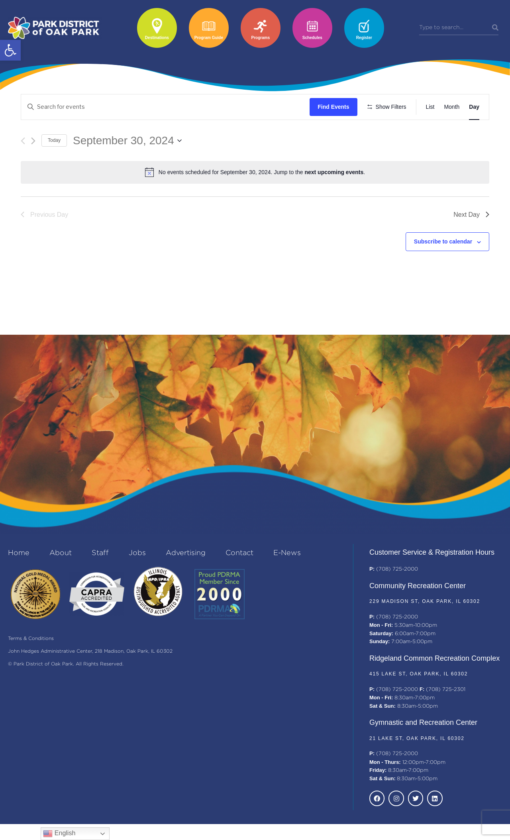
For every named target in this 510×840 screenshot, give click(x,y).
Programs (260, 37)
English (59, 833)
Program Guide (208, 37)
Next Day (471, 237)
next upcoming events (333, 195)
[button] (10, 50)
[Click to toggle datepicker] (127, 164)
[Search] (495, 28)
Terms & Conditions (31, 655)
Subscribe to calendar (443, 265)
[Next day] (33, 164)
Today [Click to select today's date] (54, 164)
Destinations (157, 37)
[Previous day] (23, 164)
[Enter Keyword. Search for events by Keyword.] (166, 107)
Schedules (312, 37)
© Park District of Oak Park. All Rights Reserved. (66, 680)
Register (364, 37)
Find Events (335, 107)
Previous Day (44, 237)
